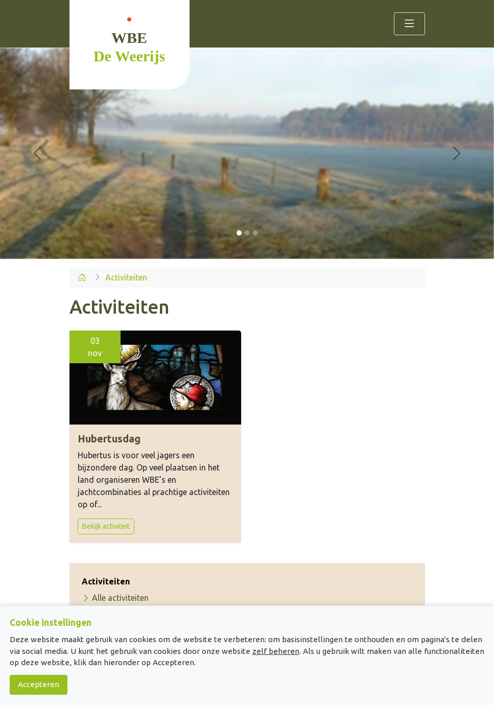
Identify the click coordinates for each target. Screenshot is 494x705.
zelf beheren (275, 651)
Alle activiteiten (115, 597)
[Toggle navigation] (409, 23)
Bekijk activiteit (106, 526)
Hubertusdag (109, 438)
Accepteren (38, 684)
